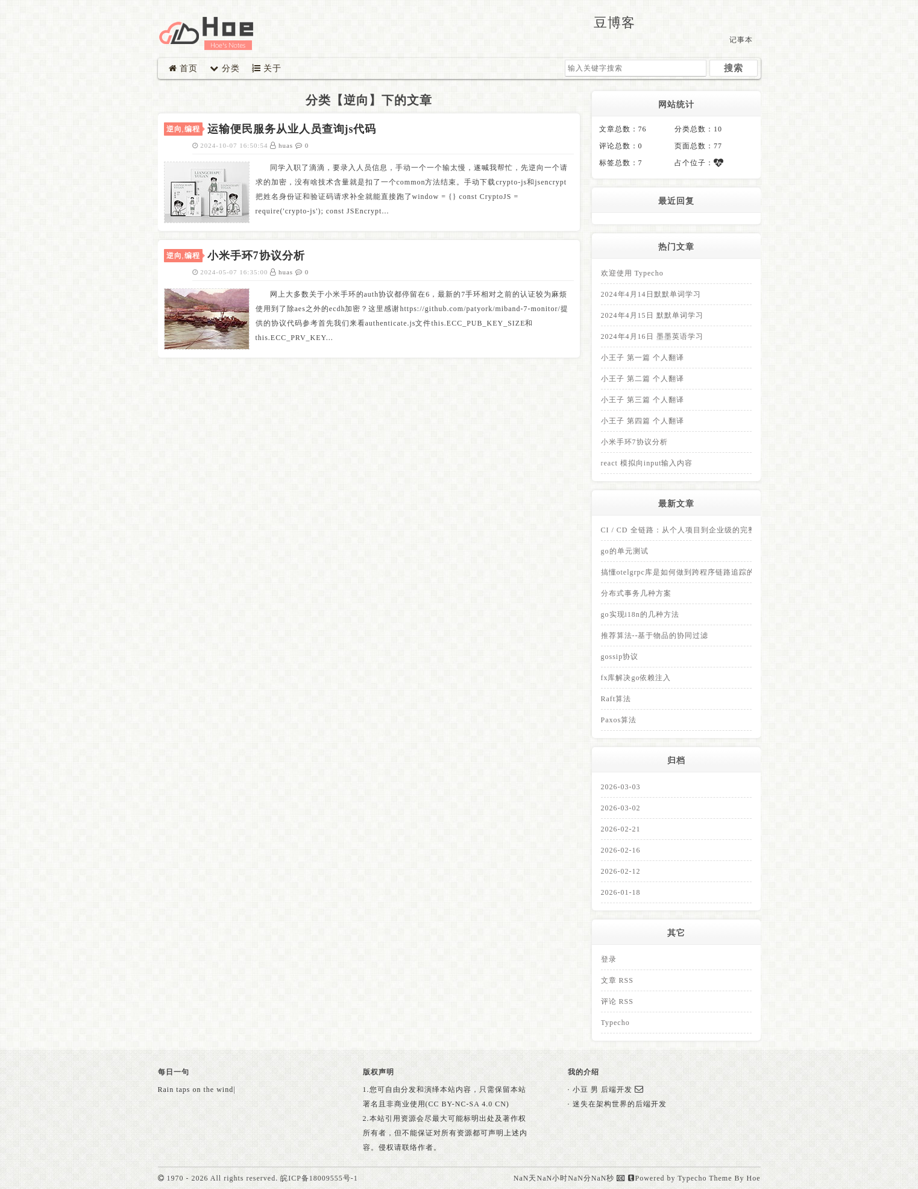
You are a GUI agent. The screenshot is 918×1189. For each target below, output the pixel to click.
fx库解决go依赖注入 (636, 677)
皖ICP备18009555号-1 (319, 1178)
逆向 (174, 129)
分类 (225, 68)
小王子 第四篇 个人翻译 (642, 421)
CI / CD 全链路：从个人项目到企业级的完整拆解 (686, 530)
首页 (183, 68)
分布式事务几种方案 (636, 593)
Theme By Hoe (734, 1178)
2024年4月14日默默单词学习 (651, 294)
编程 (192, 129)
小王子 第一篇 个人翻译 (642, 357)
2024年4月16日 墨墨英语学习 (652, 336)
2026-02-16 (621, 850)
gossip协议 (620, 656)
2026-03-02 (621, 808)
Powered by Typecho (667, 1178)
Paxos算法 (619, 720)
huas (282, 145)
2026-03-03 (621, 787)
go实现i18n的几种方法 (640, 614)
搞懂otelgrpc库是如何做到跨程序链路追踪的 (678, 572)
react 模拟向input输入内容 (647, 463)
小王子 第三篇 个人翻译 (642, 400)
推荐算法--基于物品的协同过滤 (655, 635)
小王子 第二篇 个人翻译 (642, 378)
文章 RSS (617, 980)
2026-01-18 (621, 892)
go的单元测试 (625, 551)
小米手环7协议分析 (634, 442)
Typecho (615, 1022)
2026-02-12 (621, 871)
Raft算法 (616, 699)
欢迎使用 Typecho (632, 273)
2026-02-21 (621, 829)
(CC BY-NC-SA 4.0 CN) (467, 1104)
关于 (267, 68)
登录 (609, 959)
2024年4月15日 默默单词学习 (652, 315)
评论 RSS (617, 1001)
